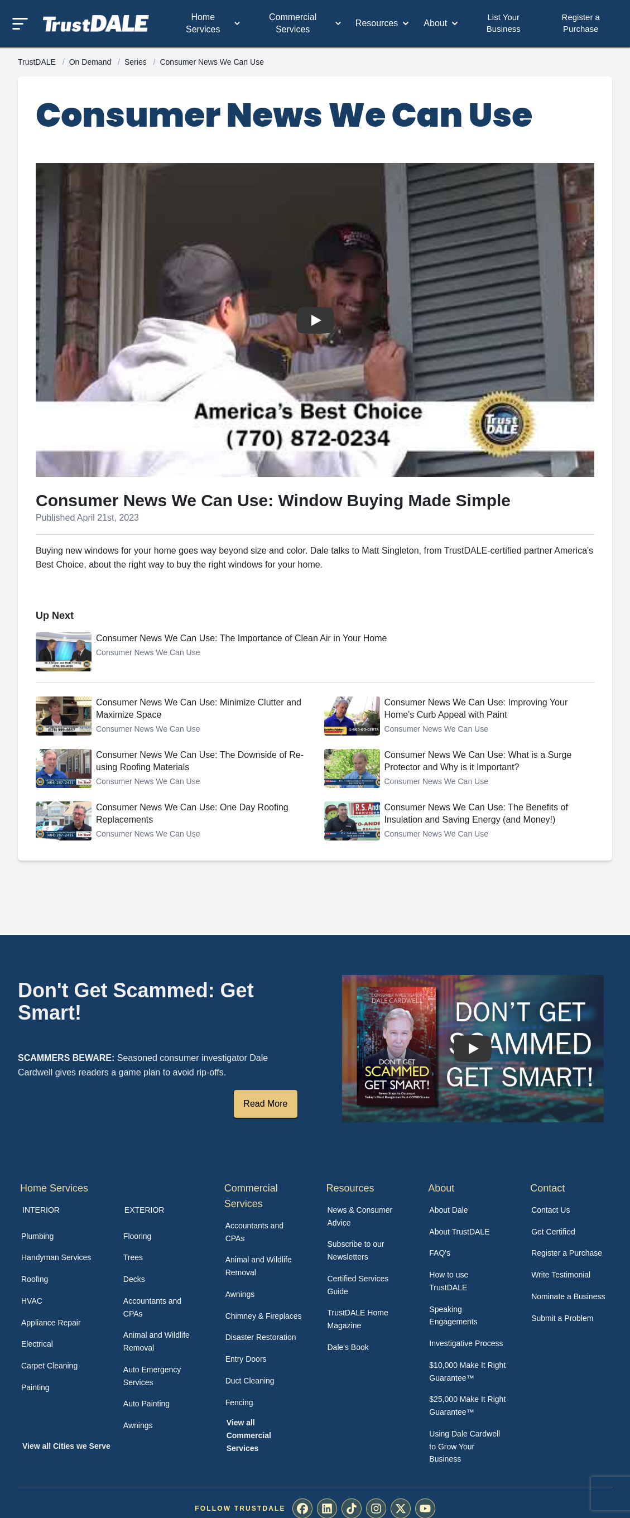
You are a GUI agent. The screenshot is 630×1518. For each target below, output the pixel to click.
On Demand (91, 61)
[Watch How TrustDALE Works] (473, 1048)
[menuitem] (60, 1236)
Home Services (214, 23)
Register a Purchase (581, 22)
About (442, 23)
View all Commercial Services (249, 1435)
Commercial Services (306, 23)
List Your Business (504, 22)
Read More (265, 1103)
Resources (383, 23)
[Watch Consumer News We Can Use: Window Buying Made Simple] (315, 320)
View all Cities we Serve (66, 1446)
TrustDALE (38, 61)
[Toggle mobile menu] (20, 24)
